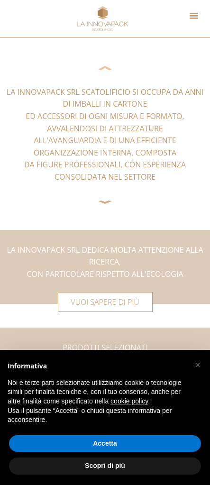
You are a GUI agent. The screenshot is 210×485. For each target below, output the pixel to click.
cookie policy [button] (129, 401)
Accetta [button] (105, 443)
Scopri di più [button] (105, 465)
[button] (197, 365)
